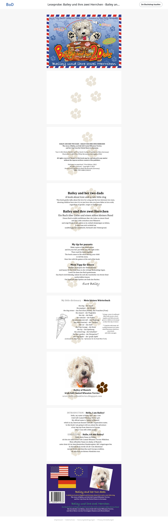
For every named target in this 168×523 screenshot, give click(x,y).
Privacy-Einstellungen (105, 520)
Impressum (58, 520)
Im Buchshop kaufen (150, 4)
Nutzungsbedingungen (86, 520)
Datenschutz (70, 520)
